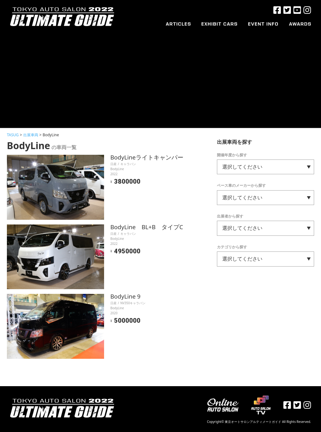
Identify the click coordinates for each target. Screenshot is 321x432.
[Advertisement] (160, 74)
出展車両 (30, 135)
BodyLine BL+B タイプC (149, 227)
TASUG (13, 135)
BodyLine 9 (126, 296)
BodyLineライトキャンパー (149, 157)
